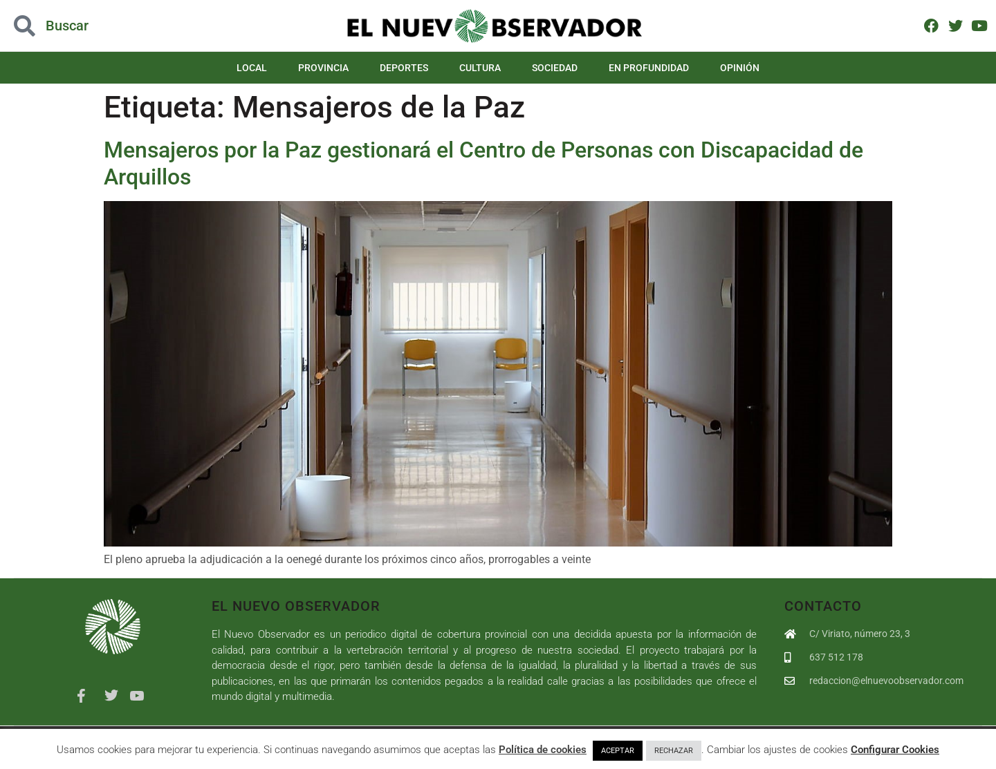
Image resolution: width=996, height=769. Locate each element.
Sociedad (555, 67)
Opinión (739, 67)
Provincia (323, 67)
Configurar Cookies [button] (895, 749)
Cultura (480, 67)
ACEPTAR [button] (617, 750)
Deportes (404, 67)
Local (252, 67)
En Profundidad (649, 67)
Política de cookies (543, 749)
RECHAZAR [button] (673, 750)
